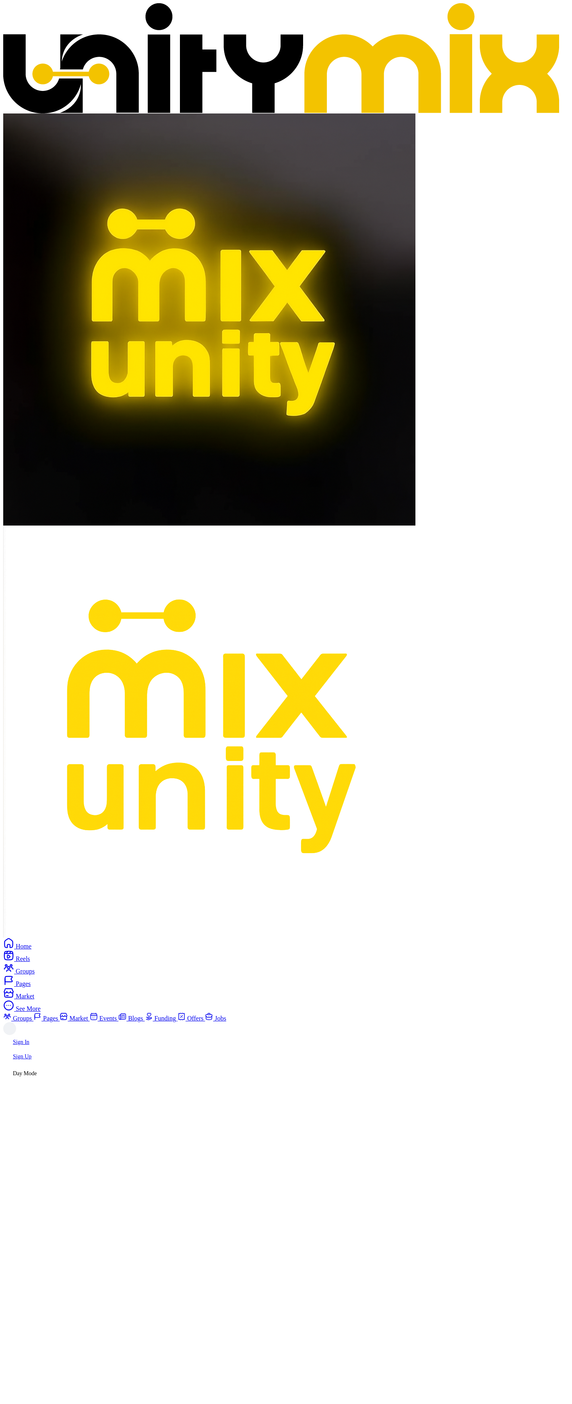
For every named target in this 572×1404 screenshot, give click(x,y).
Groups (18, 1018)
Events (104, 1018)
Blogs (131, 1018)
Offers (191, 1018)
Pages (46, 1018)
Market (74, 1018)
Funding (161, 1018)
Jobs (215, 1018)
